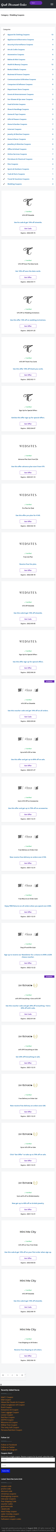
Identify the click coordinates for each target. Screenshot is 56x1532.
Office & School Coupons (28, 149)
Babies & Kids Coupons (28, 59)
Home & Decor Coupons (28, 139)
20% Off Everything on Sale (28, 1049)
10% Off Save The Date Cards (28, 264)
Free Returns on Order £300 (28, 898)
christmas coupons (8, 1494)
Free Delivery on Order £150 (28, 850)
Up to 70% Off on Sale (28, 1147)
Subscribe (5, 1471)
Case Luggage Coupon (10, 1412)
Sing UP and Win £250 (28, 947)
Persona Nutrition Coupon (11, 1430)
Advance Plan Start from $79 (28, 459)
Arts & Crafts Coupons (28, 49)
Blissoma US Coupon (9, 1422)
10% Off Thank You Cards (28, 361)
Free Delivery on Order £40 (28, 1098)
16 (17, 1375)
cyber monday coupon (10, 1514)
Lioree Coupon (7, 1415)
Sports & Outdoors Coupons (28, 169)
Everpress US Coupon (9, 1410)
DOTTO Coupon (7, 1420)
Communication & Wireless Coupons (28, 79)
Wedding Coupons (28, 183)
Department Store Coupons (28, 89)
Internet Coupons (28, 129)
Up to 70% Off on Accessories (28, 801)
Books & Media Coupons (28, 69)
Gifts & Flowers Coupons (28, 119)
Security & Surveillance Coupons (28, 44)
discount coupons (8, 1516)
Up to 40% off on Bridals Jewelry (28, 1196)
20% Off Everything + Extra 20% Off (28, 998)
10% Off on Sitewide (28, 703)
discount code (6, 1491)
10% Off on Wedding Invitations (28, 313)
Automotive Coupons (28, 54)
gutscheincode (7, 1506)
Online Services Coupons (28, 154)
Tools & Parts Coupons (28, 173)
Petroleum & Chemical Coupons (28, 159)
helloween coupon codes (11, 1519)
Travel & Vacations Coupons (28, 178)
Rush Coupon (6, 1407)
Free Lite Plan (28, 557)
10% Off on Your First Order (28, 1245)
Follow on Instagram (9, 1449)
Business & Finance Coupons (28, 74)
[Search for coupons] (36, 3)
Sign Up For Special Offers (28, 410)
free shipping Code (8, 1501)
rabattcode (5, 1509)
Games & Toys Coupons (28, 114)
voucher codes (7, 1504)
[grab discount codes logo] (13, 4)
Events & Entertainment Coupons (28, 94)
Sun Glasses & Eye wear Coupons (28, 99)
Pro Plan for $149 (28, 508)
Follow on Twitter (8, 1447)
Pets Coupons (28, 164)
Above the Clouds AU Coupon (13, 1402)
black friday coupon (9, 1511)
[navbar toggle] (52, 4)
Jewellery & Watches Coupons (28, 144)
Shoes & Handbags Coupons (28, 109)
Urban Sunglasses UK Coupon (13, 1405)
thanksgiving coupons (9, 1496)
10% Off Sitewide (28, 215)
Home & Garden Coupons (28, 124)
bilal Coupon (6, 1399)
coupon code (6, 1486)
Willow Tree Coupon (9, 1425)
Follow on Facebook (9, 1445)
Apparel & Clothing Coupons (28, 34)
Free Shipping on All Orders (28, 1342)
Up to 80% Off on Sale (28, 752)
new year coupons (8, 1499)
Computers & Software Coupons (28, 84)
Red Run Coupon (8, 1417)
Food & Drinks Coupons (28, 104)
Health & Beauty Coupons (28, 64)
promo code (6, 1488)
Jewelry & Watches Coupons (28, 134)
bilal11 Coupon (7, 1397)
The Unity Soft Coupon (10, 1427)
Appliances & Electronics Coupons (28, 39)
